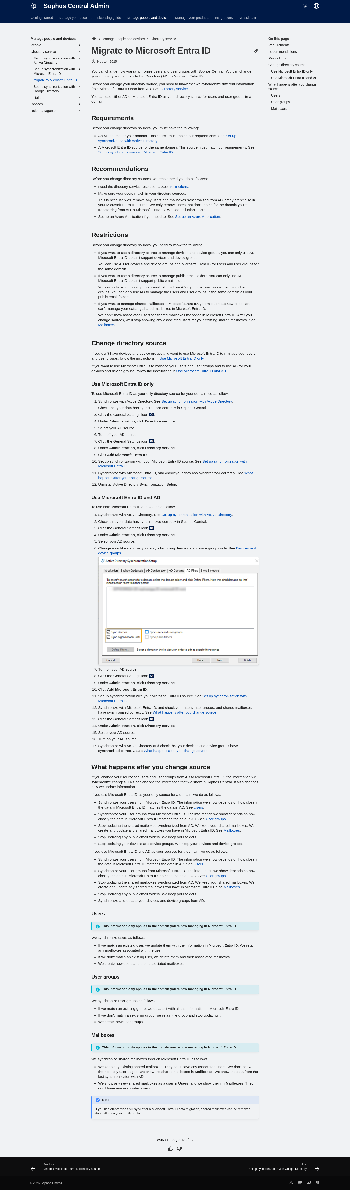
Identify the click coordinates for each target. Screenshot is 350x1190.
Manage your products (192, 18)
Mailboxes (106, 325)
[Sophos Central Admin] (33, 6)
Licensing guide (109, 18)
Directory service (174, 89)
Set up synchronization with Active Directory (196, 401)
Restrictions (178, 187)
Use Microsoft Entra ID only (181, 358)
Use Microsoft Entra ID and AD (201, 371)
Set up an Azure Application (197, 216)
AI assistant (247, 18)
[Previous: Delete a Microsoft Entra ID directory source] (66, 1168)
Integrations (224, 18)
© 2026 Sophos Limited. (46, 1183)
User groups (216, 819)
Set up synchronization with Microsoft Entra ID (135, 152)
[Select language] (316, 6)
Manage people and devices (148, 18)
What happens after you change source (184, 712)
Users (198, 807)
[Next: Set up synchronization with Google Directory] (282, 1168)
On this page (278, 39)
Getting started (42, 18)
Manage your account (75, 18)
